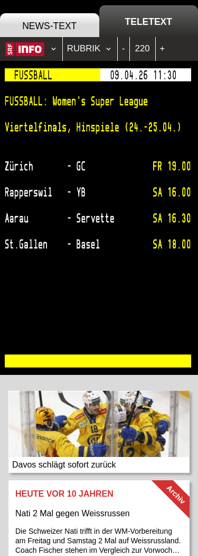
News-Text (49, 26)
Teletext (148, 21)
